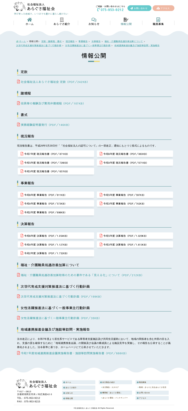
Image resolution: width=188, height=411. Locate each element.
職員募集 (142, 382)
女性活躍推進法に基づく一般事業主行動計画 (87, 45)
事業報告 (83, 41)
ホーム (22, 41)
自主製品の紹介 (108, 382)
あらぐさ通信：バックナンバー (115, 397)
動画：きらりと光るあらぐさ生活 (152, 387)
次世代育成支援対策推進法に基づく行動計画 (38, 45)
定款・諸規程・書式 (51, 41)
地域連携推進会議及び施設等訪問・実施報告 (136, 45)
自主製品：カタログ (110, 387)
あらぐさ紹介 (71, 387)
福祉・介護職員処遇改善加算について (124, 41)
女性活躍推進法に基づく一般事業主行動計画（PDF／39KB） (59, 318)
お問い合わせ (138, 8)
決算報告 (96, 41)
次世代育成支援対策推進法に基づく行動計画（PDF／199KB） (60, 296)
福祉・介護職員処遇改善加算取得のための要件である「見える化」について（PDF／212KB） (80, 275)
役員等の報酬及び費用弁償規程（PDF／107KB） (51, 103)
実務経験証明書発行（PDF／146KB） (44, 125)
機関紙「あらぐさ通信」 (112, 392)
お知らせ (69, 393)
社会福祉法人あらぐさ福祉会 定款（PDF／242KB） (53, 82)
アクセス (163, 8)
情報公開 (69, 398)
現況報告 (70, 41)
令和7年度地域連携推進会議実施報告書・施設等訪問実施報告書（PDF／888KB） (72, 353)
